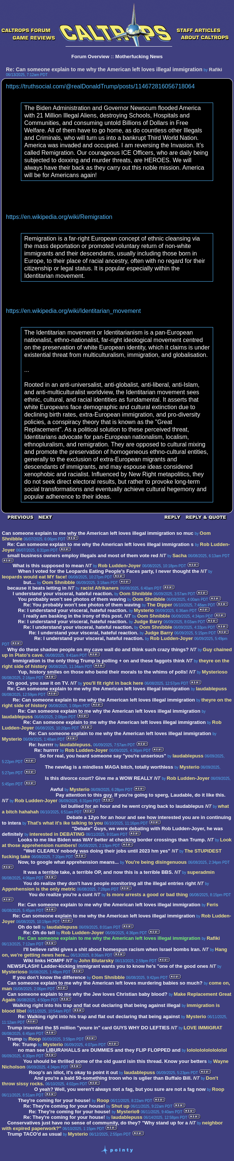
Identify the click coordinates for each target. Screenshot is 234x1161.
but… (29, 582)
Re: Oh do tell (39, 932)
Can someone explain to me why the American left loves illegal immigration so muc (97, 533)
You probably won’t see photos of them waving (72, 599)
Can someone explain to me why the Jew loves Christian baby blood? (87, 994)
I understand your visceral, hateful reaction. (63, 593)
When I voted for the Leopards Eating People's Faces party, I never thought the (108, 571)
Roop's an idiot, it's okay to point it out (73, 1072)
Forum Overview (91, 56)
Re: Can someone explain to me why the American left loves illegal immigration (98, 688)
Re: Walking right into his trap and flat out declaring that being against (99, 1016)
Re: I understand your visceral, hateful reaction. (72, 610)
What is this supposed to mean (48, 565)
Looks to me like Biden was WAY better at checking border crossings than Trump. (112, 839)
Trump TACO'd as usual (35, 1134)
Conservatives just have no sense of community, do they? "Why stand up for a (97, 1123)
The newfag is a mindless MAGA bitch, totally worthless (109, 767)
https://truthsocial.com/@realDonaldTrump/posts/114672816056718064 (100, 86)
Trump (14, 1039)
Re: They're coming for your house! (64, 1106)
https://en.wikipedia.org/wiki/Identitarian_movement (73, 311)
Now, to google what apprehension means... (68, 862)
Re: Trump (25, 1044)
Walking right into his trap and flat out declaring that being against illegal (96, 1005)
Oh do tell (29, 927)
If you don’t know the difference (50, 977)
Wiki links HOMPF (43, 960)
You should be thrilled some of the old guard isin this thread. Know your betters (115, 1061)
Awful (56, 789)
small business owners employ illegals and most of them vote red (82, 555)
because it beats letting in (36, 588)
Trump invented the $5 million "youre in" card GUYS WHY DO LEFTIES (88, 1027)
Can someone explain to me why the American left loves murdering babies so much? (104, 983)
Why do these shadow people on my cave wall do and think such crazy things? (98, 649)
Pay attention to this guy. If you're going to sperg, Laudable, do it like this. (140, 795)
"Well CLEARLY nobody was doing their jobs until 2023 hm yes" (96, 851)
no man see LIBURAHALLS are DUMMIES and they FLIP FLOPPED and (99, 1050)
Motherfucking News (138, 56)
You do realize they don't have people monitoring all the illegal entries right (110, 883)
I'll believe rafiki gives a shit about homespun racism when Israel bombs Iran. (112, 949)
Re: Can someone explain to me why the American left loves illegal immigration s (100, 544)
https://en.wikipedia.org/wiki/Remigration (59, 217)
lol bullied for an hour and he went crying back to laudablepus (132, 806)
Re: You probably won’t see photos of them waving (81, 605)
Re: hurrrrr (41, 744)
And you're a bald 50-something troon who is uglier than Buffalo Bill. (113, 1078)
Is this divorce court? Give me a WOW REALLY (99, 778)
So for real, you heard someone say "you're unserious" (102, 756)
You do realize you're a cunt (60, 894)
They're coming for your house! (54, 1100)
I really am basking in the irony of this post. (73, 616)
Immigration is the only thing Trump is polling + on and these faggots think (99, 660)
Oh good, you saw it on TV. (38, 683)
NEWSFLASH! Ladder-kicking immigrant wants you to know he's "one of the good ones (107, 966)
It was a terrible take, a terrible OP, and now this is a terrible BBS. (98, 872)
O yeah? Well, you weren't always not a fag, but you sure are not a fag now (120, 1089)
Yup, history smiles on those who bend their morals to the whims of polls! (103, 672)
